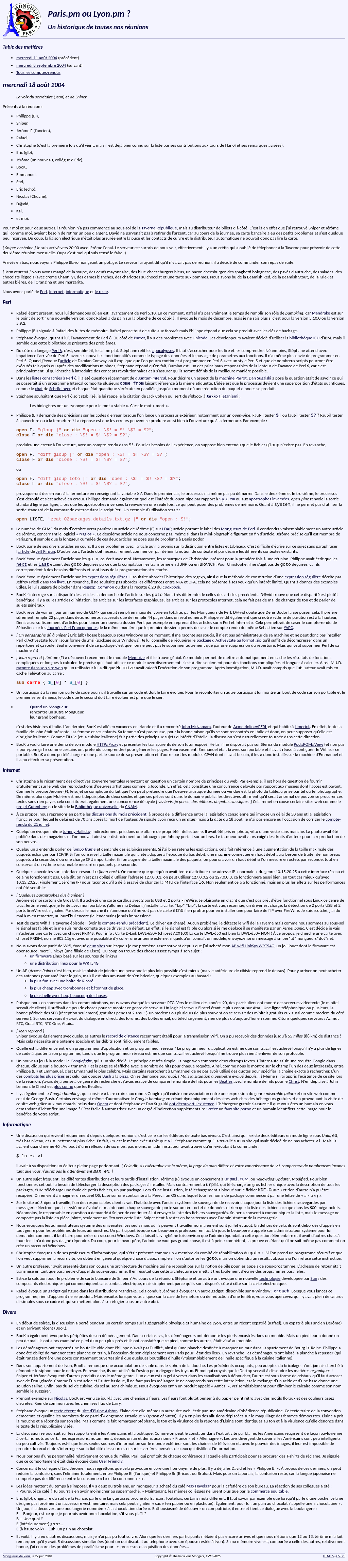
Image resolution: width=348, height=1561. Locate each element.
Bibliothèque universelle (97, 806)
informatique (77, 291)
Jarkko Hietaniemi (223, 396)
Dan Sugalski (260, 378)
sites (101, 945)
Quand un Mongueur (49, 706)
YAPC (288, 627)
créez (213, 1108)
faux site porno (237, 1108)
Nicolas (60, 1398)
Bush (106, 1076)
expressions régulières (107, 576)
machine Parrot (233, 378)
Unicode (200, 337)
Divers (9, 1312)
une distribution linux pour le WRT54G (64, 963)
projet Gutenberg (31, 806)
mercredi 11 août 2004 (36, 57)
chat (39, 388)
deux (91, 945)
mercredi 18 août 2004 (34, 85)
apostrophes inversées (269, 498)
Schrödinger (60, 388)
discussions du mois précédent (119, 814)
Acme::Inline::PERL (250, 726)
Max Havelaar (198, 1485)
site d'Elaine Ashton (100, 1410)
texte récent (65, 1410)
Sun (314, 1278)
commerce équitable (269, 1491)
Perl (43, 291)
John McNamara (196, 726)
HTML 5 (328, 1556)
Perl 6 (57, 350)
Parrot (139, 337)
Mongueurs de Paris (16, 1556)
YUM (244, 1178)
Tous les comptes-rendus (38, 72)
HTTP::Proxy (107, 744)
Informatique (17, 1125)
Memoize (136, 657)
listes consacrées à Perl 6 (54, 378)
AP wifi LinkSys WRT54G (252, 945)
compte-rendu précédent (124, 923)
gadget (54, 1290)
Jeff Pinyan (45, 551)
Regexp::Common (98, 587)
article (65, 360)
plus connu (63, 1086)
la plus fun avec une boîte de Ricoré (61, 980)
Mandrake (321, 313)
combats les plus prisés (44, 1076)
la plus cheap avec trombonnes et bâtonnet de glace (76, 988)
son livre (57, 581)
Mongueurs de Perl (238, 528)
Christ (294, 1081)
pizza (123, 1076)
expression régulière (302, 576)
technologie (269, 1278)
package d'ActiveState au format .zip (228, 640)
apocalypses (163, 350)
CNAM (131, 806)
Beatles (225, 1081)
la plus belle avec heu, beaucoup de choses (68, 995)
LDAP (166, 528)
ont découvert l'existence (191, 1103)
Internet (56, 291)
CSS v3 (340, 1556)
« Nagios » (85, 533)
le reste (101, 291)
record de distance (122, 1036)
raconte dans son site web (39, 667)
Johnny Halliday (76, 831)
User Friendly (110, 1461)
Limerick (302, 726)
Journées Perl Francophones (72, 627)
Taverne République (159, 227)
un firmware (41, 956)
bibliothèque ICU (305, 337)
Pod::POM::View (309, 744)
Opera (102, 1103)
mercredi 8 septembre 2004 (41, 65)
